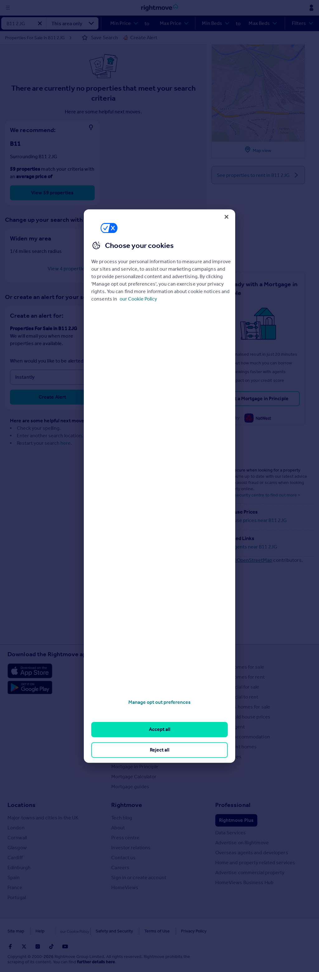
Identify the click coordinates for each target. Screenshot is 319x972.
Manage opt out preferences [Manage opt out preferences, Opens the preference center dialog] (159, 702)
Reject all (159, 750)
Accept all (159, 730)
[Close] (226, 217)
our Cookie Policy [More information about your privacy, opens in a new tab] (138, 299)
